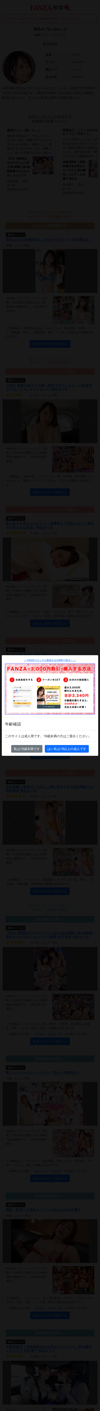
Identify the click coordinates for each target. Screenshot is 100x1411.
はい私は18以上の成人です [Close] (66, 749)
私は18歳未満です (27, 749)
